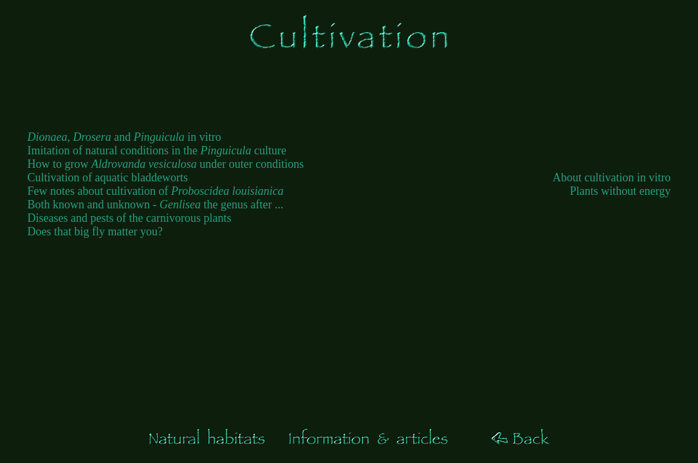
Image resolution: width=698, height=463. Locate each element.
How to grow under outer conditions (166, 164)
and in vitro (124, 137)
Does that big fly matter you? (95, 231)
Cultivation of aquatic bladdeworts (108, 177)
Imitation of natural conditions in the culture (157, 150)
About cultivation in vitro (611, 177)
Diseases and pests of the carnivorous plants (130, 218)
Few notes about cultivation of (156, 191)
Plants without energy (620, 191)
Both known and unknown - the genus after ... (156, 204)
